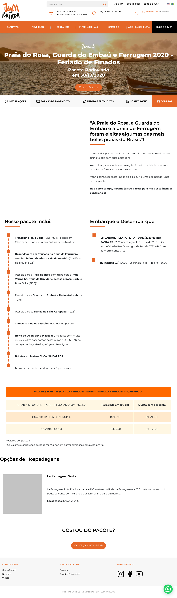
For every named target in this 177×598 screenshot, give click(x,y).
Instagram (125, 576)
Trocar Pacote (88, 87)
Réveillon (38, 27)
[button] (168, 589)
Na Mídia (6, 574)
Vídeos (5, 578)
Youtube (144, 576)
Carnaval (13, 27)
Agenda (119, 4)
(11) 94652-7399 (150, 11)
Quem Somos (134, 4)
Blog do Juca (151, 4)
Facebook (135, 576)
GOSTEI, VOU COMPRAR (88, 545)
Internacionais (88, 27)
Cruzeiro (113, 27)
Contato (64, 570)
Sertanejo (63, 27)
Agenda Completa (139, 27)
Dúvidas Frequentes (70, 574)
